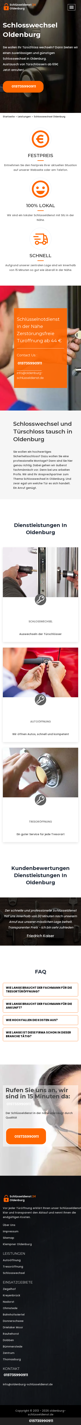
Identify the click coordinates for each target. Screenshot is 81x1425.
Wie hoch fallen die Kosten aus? (32, 1020)
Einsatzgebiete (18, 1282)
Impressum (10, 1231)
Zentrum (8, 1353)
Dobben (8, 1340)
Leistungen (14, 1253)
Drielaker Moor (13, 1327)
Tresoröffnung (40, 822)
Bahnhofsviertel (14, 1314)
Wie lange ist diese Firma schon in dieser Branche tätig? (38, 1034)
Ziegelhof (9, 1289)
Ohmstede (10, 1308)
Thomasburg (12, 1359)
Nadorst (8, 1302)
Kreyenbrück (11, 1295)
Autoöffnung (40, 721)
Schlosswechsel (40, 621)
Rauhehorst (11, 1334)
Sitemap (8, 1238)
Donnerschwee (13, 1321)
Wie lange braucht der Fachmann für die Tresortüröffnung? (39, 989)
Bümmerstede (12, 1346)
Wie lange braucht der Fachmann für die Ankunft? (39, 1006)
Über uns (9, 1225)
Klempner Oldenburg (17, 1244)
